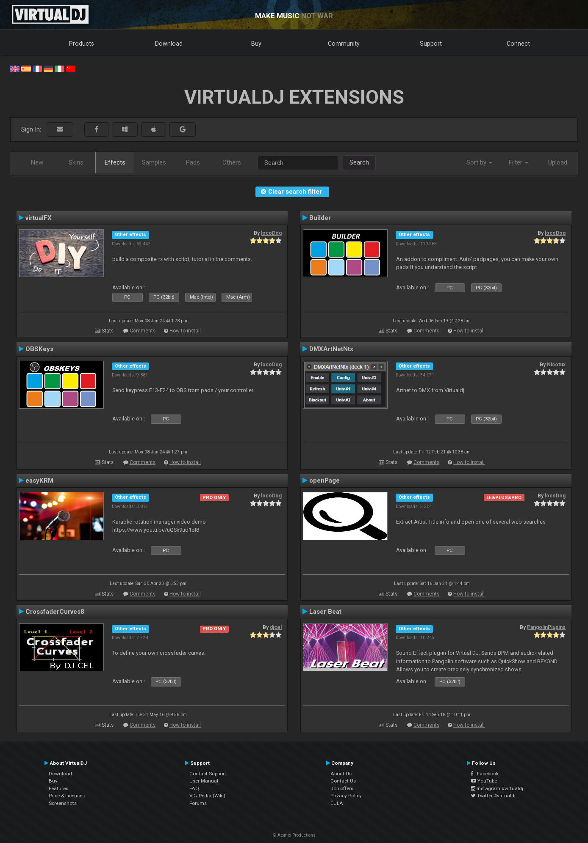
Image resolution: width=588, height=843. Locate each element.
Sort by (479, 162)
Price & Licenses (67, 796)
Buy (256, 43)
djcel (276, 627)
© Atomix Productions (294, 835)
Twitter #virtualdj (493, 796)
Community (344, 43)
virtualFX (38, 218)
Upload (557, 162)
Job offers (341, 788)
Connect (518, 43)
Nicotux (556, 365)
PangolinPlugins (546, 627)
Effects (115, 162)
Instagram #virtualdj (497, 788)
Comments (142, 331)
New (37, 162)
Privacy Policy (346, 796)
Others (231, 162)
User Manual (203, 781)
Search (359, 162)
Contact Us (343, 781)
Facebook (485, 774)
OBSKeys (39, 349)
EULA (336, 803)
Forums (198, 803)
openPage (324, 480)
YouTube (484, 781)
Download (169, 43)
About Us (341, 774)
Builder (320, 218)
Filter (518, 162)
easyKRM (39, 480)
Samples (154, 162)
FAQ (194, 788)
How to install (185, 331)
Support (431, 43)
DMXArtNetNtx (331, 349)
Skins (76, 162)
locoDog (271, 233)
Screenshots (63, 803)
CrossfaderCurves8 (54, 611)
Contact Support (207, 774)
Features (58, 788)
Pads (193, 162)
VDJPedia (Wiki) (207, 796)
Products (81, 43)
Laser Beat (325, 611)
